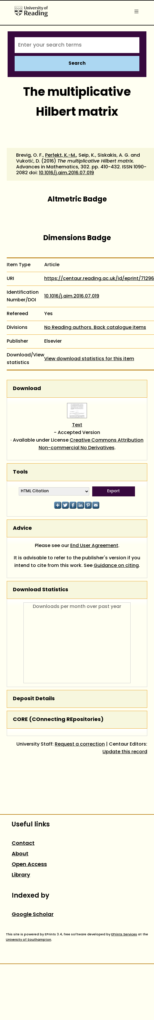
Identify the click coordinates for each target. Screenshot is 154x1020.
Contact (23, 843)
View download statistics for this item (89, 359)
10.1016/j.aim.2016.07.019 (66, 173)
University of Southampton (28, 939)
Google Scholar (33, 914)
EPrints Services (124, 934)
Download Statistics (40, 589)
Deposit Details (34, 698)
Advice (22, 528)
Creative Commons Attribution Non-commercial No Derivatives (91, 444)
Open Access (29, 864)
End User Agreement (94, 546)
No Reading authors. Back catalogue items (95, 328)
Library (21, 875)
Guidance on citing (116, 566)
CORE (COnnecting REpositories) (58, 719)
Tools (20, 472)
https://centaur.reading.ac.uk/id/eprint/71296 (99, 279)
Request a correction (80, 744)
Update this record (124, 752)
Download (27, 388)
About (20, 854)
